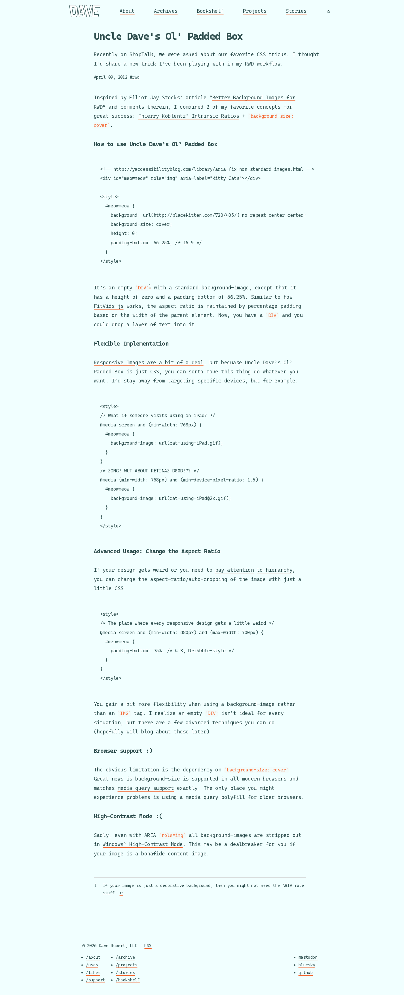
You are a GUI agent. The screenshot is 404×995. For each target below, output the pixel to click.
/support (95, 980)
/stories (125, 972)
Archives (166, 11)
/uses (92, 964)
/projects (126, 964)
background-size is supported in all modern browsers (210, 779)
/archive (125, 957)
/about (93, 957)
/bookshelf (128, 980)
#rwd (134, 77)
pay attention (234, 570)
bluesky (307, 964)
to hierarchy (274, 570)
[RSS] (328, 11)
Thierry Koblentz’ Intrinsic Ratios (188, 113)
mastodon (308, 957)
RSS (147, 945)
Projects (255, 11)
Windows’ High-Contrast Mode (143, 845)
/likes (93, 972)
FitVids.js (109, 305)
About (127, 11)
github (306, 972)
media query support (146, 789)
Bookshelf (210, 11)
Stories (296, 11)
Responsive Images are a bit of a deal (149, 360)
